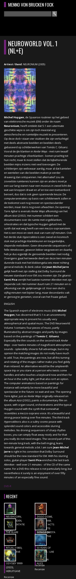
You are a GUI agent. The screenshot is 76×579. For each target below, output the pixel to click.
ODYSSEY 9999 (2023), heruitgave (14, 567)
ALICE (40, 563)
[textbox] (28, 14)
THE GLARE (12, 532)
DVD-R (7, 486)
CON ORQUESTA (46, 532)
